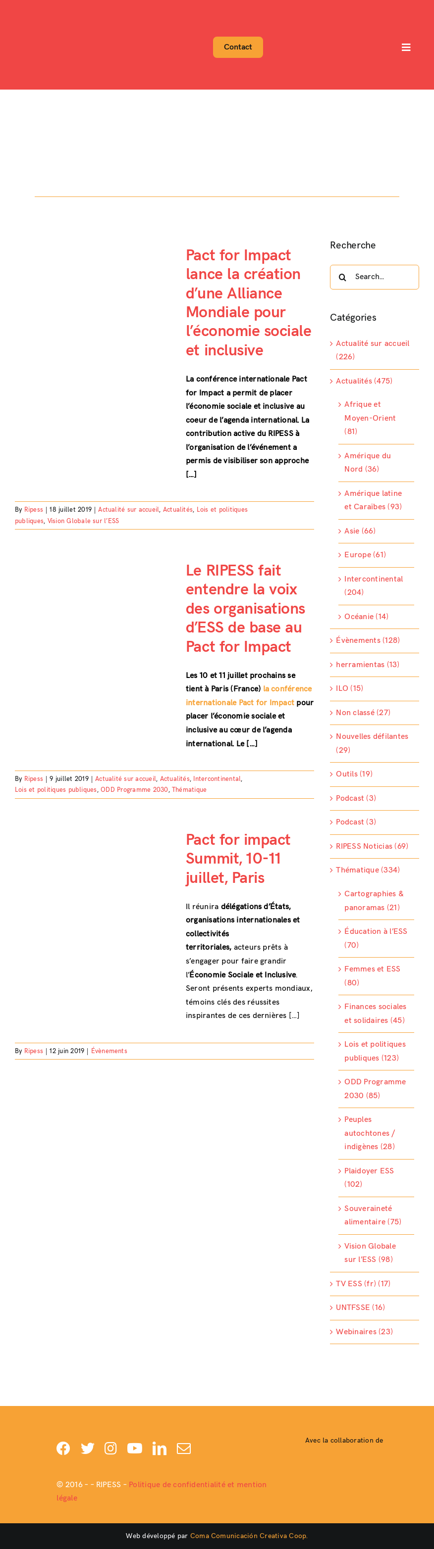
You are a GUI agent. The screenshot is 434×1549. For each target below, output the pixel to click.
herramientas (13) (367, 665)
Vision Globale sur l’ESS (83, 521)
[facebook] (63, 1448)
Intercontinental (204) (373, 586)
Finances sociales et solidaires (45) (375, 1013)
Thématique (189, 790)
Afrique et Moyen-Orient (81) (370, 418)
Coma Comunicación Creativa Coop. (249, 1536)
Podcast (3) (356, 798)
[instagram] (111, 1448)
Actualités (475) (364, 381)
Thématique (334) (368, 870)
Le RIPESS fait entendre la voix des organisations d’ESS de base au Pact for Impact (245, 609)
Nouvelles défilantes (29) (372, 743)
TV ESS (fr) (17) (363, 1284)
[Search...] (374, 277)
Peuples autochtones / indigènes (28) (369, 1133)
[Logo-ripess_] (43, 8)
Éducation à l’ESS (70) (375, 938)
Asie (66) (360, 531)
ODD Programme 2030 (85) (375, 1089)
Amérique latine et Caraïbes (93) (373, 500)
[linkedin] (159, 1448)
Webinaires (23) (364, 1332)
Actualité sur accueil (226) (372, 350)
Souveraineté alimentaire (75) (372, 1215)
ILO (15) (349, 688)
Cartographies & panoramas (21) (374, 901)
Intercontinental (217, 779)
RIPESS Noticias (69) (372, 846)
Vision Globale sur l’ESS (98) (369, 1253)
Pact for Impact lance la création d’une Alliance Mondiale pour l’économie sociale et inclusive (248, 303)
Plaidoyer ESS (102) (369, 1178)
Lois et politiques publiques (56, 790)
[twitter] (88, 1448)
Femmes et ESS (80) (372, 976)
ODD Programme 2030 (134, 790)
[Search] (342, 277)
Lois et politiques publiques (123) (374, 1051)
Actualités (178, 510)
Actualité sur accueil (128, 510)
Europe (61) (365, 555)
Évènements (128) (368, 640)
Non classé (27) (363, 713)
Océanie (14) (366, 617)
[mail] (184, 1448)
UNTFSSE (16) (360, 1307)
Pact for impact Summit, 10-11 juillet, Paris (238, 859)
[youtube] (135, 1448)
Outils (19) (354, 774)
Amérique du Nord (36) (367, 463)
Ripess (33, 510)
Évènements (109, 1051)
